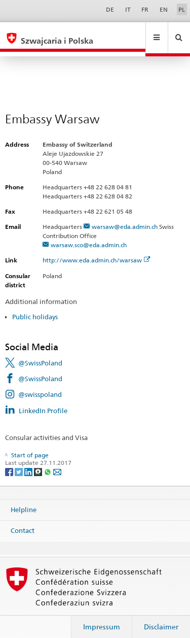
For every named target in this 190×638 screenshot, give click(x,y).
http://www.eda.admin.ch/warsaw (96, 250)
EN (164, 9)
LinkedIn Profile (43, 401)
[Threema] (39, 461)
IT (128, 9)
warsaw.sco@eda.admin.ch (89, 235)
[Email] (57, 461)
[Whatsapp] (48, 461)
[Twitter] (19, 461)
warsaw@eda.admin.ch (125, 217)
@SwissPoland (40, 353)
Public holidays (35, 307)
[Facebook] (10, 461)
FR (144, 9)
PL (181, 9)
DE (110, 9)
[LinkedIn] (29, 461)
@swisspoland (40, 385)
